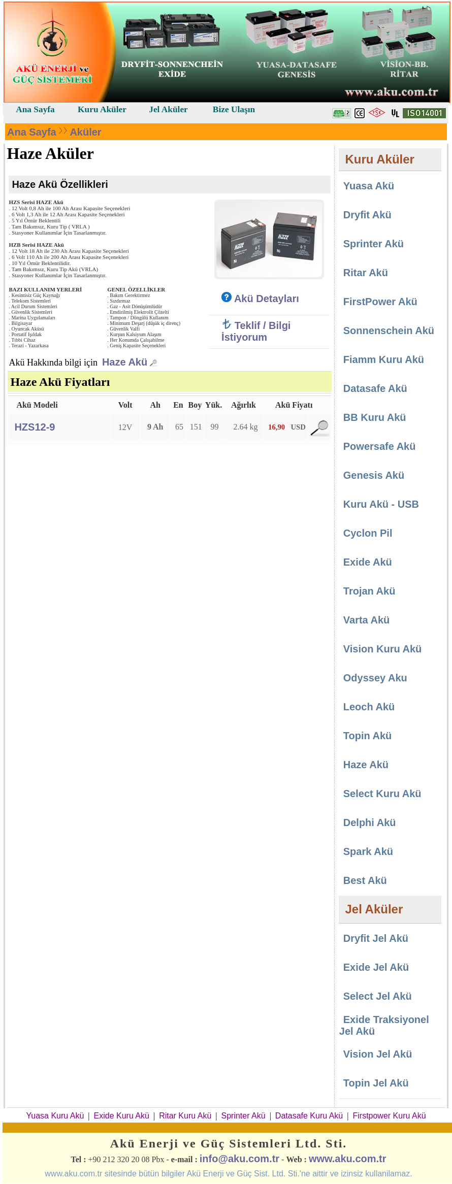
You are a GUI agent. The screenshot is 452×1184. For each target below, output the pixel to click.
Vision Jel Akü (377, 1054)
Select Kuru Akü (382, 793)
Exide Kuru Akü (121, 1115)
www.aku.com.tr (347, 1158)
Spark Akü (368, 851)
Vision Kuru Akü (382, 648)
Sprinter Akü (373, 243)
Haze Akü (124, 362)
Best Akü (365, 880)
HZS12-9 (34, 427)
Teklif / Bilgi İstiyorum (255, 331)
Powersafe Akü (379, 446)
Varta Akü (366, 620)
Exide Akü (367, 562)
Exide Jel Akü (376, 967)
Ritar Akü (365, 272)
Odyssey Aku (375, 677)
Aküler (85, 132)
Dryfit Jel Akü (375, 938)
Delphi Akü (369, 822)
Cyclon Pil (368, 533)
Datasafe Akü (375, 388)
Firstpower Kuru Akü (389, 1115)
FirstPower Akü (380, 301)
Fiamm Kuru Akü (383, 359)
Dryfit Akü (367, 214)
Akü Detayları (260, 298)
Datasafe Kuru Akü (309, 1115)
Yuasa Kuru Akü (55, 1115)
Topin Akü (367, 735)
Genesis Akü (373, 475)
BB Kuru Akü (374, 417)
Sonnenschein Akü (388, 330)
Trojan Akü (369, 591)
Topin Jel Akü (376, 1083)
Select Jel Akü (377, 996)
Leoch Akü (369, 706)
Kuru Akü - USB (381, 504)
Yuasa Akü (368, 185)
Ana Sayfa (31, 132)
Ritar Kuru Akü (185, 1115)
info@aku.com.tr (239, 1158)
